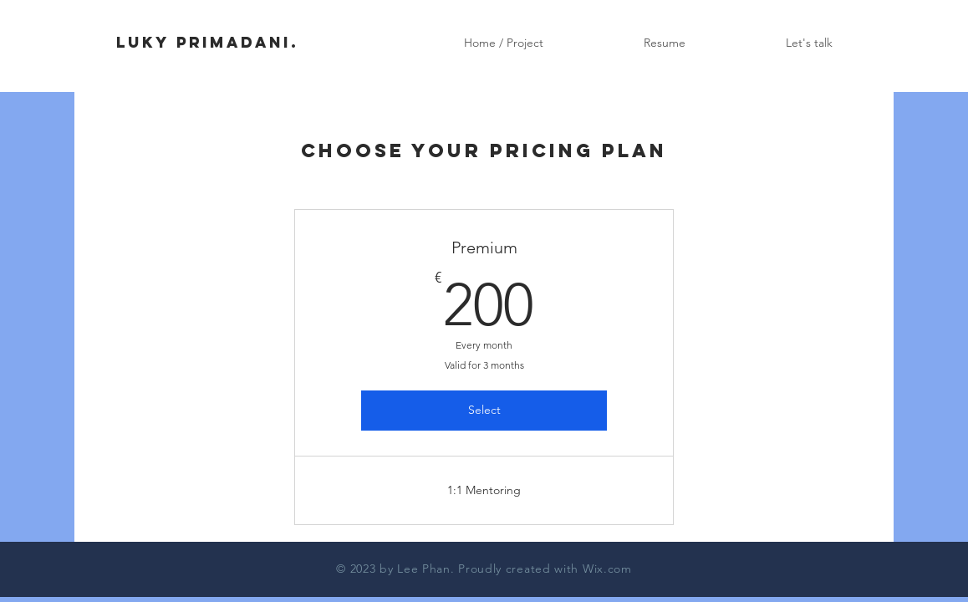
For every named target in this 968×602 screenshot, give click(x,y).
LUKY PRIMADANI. (207, 42)
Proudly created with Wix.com (545, 568)
